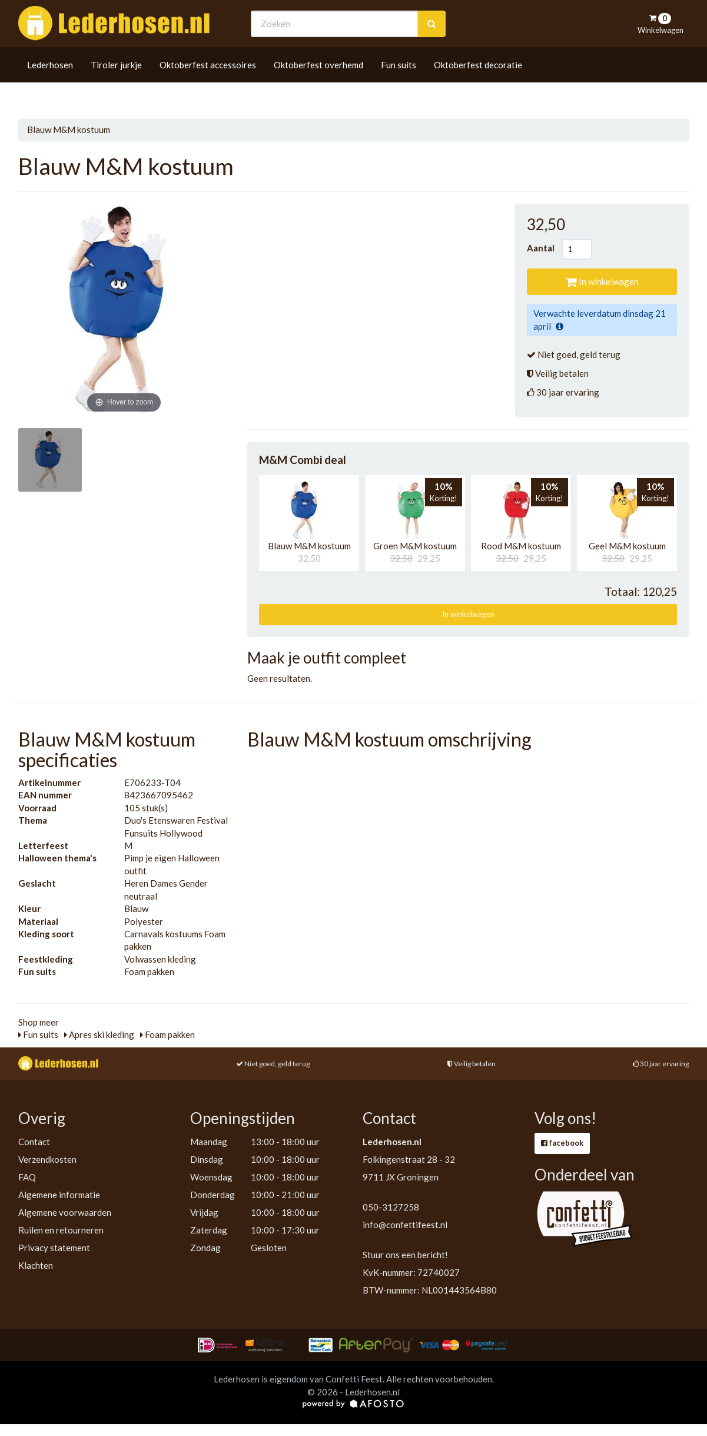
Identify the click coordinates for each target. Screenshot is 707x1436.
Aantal (544, 248)
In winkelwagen (602, 281)
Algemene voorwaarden (64, 1212)
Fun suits (398, 86)
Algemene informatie (59, 1194)
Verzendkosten (47, 1159)
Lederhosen (50, 86)
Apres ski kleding (99, 1034)
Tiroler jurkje (116, 86)
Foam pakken (167, 1034)
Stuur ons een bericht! (405, 1254)
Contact (34, 1141)
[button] (306, 510)
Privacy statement (54, 1247)
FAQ (27, 1177)
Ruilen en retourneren (61, 1230)
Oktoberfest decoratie (478, 86)
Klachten (35, 1265)
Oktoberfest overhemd (318, 86)
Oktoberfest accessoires (208, 86)
